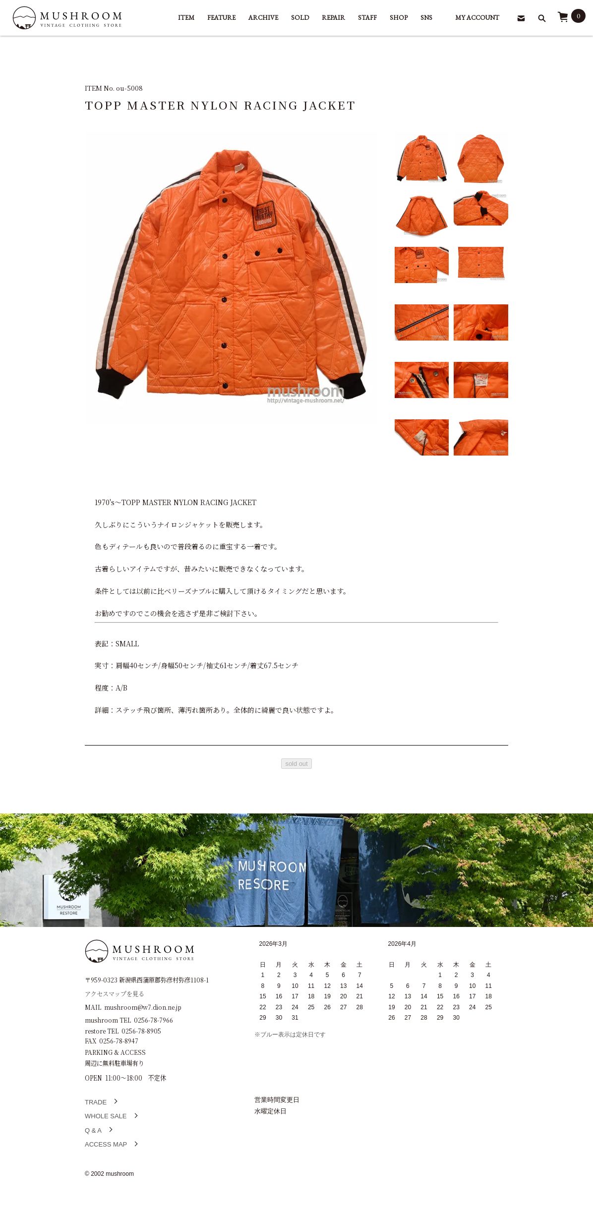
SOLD (300, 17)
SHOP (399, 17)
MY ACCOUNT (477, 17)
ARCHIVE (263, 17)
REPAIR (333, 17)
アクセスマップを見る (114, 993)
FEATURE (221, 17)
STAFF (367, 17)
